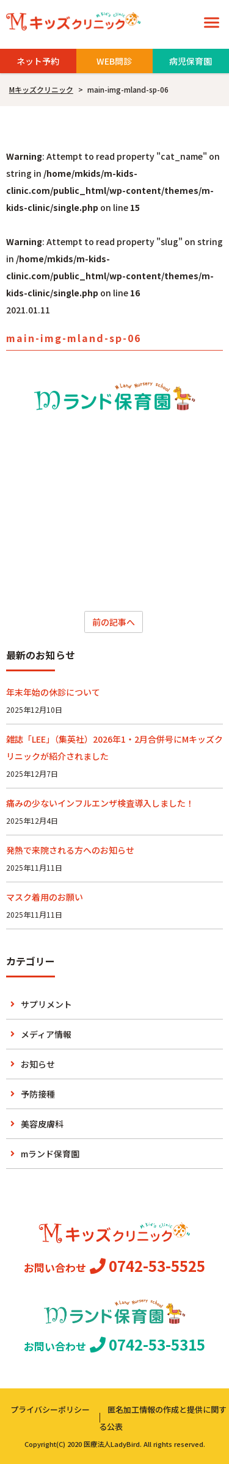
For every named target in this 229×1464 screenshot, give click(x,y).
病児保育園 (190, 61)
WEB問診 (114, 61)
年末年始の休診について (53, 692)
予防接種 (38, 1094)
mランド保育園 (50, 1154)
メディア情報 (46, 1034)
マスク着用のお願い (44, 897)
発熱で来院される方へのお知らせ (70, 850)
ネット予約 (37, 61)
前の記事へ (113, 622)
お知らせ (38, 1064)
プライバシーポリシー (50, 1409)
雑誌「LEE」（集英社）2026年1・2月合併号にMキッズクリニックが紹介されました (114, 747)
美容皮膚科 (42, 1124)
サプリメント (46, 1004)
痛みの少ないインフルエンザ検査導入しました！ (100, 803)
